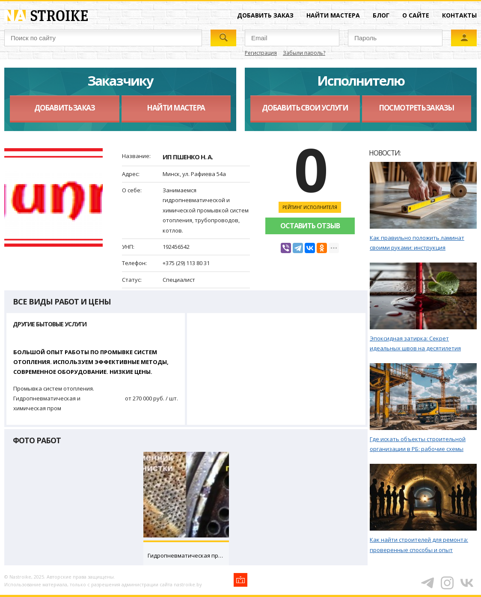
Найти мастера (333, 15)
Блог (381, 15)
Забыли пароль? (304, 53)
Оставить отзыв (310, 225)
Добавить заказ (265, 15)
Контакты (459, 15)
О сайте (415, 15)
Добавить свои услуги (305, 108)
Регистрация (261, 53)
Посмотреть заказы (416, 108)
